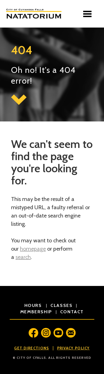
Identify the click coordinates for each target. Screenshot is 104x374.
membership (36, 311)
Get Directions (31, 348)
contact (72, 311)
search (23, 257)
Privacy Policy (73, 348)
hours (34, 305)
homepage (33, 248)
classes (61, 305)
